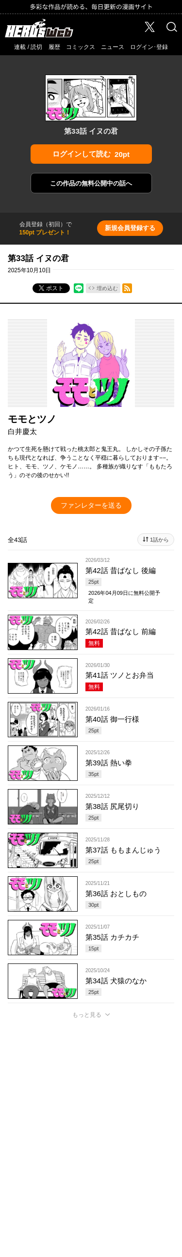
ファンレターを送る (91, 505)
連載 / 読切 (28, 47)
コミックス (80, 47)
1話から (159, 540)
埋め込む (107, 288)
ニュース (112, 47)
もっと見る (86, 1014)
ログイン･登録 (149, 47)
